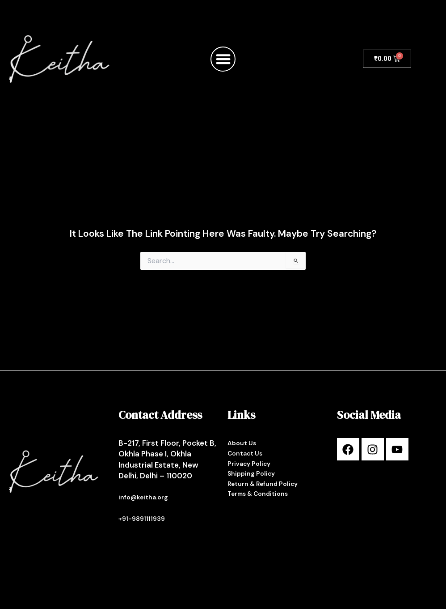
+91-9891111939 (141, 519)
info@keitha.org (143, 498)
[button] (223, 59)
